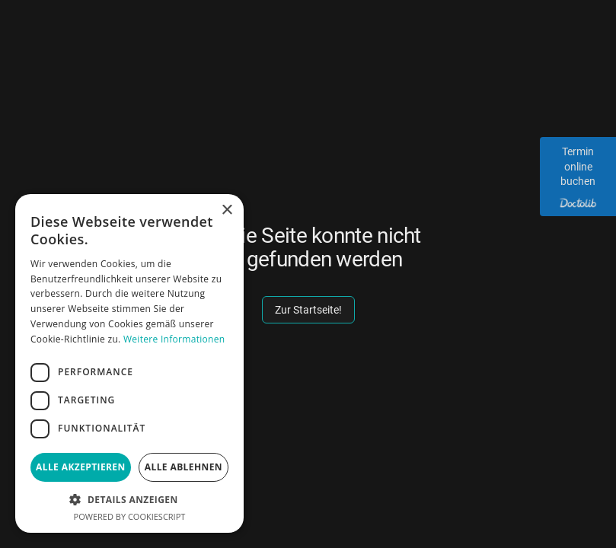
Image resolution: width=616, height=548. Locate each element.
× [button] (226, 210)
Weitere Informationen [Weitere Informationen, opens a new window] (174, 339)
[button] (129, 499)
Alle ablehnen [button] (183, 466)
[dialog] (129, 363)
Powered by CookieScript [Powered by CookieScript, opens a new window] (130, 516)
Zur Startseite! (308, 310)
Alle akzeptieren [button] (81, 466)
